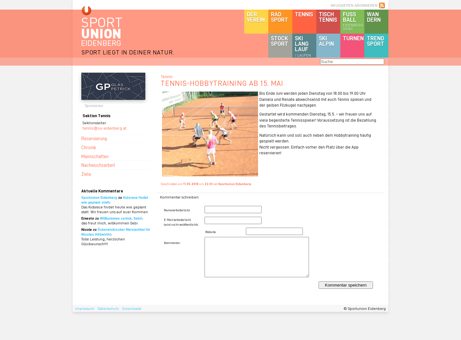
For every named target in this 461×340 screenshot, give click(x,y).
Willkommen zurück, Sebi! (121, 218)
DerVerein (256, 17)
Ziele (86, 174)
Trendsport (375, 41)
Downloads (131, 308)
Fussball (353, 21)
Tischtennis (328, 17)
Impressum (84, 308)
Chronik (88, 147)
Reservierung (94, 138)
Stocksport (279, 41)
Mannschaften (95, 156)
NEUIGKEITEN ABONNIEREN (354, 5)
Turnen (353, 38)
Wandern (374, 17)
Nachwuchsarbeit (98, 165)
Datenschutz (108, 308)
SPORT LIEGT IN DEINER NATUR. (128, 52)
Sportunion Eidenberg (99, 197)
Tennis (304, 14)
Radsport (279, 17)
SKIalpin (326, 41)
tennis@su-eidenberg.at (104, 128)
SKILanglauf (303, 46)
